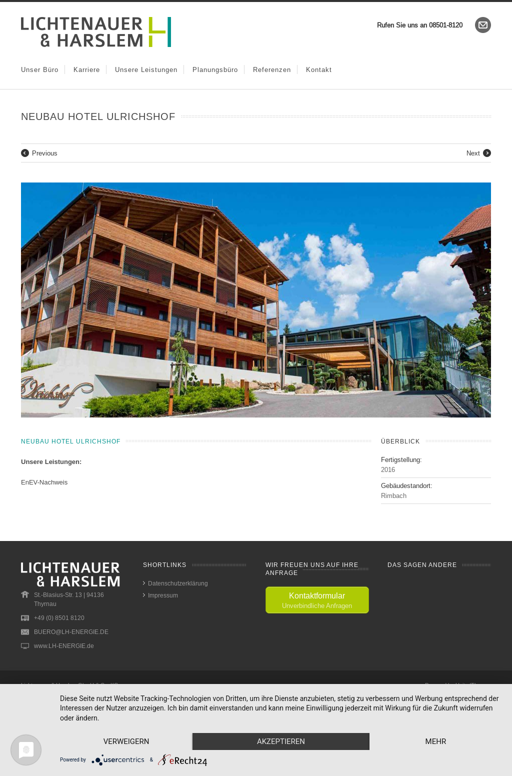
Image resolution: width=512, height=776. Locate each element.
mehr (436, 741)
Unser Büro (39, 70)
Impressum (163, 595)
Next (473, 153)
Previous (45, 153)
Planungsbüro (215, 70)
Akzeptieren (281, 741)
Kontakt (319, 70)
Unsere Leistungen (146, 70)
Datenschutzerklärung (178, 583)
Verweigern (127, 741)
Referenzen (272, 70)
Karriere (87, 70)
